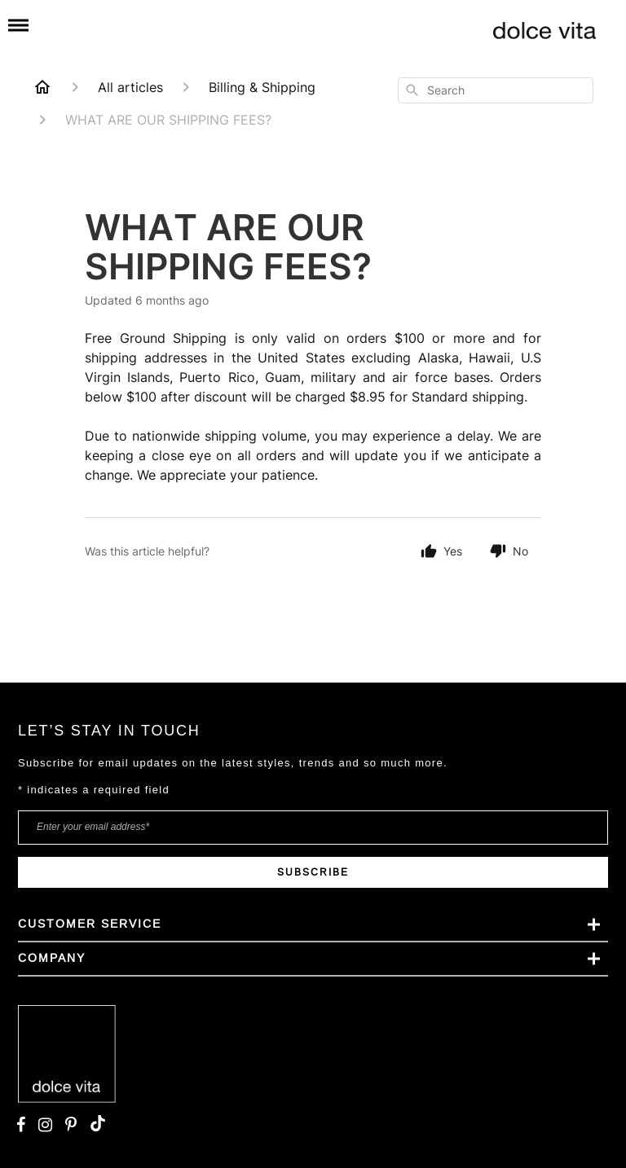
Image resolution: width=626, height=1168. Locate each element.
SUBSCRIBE (313, 872)
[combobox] (495, 90)
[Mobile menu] (18, 26)
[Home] (42, 87)
